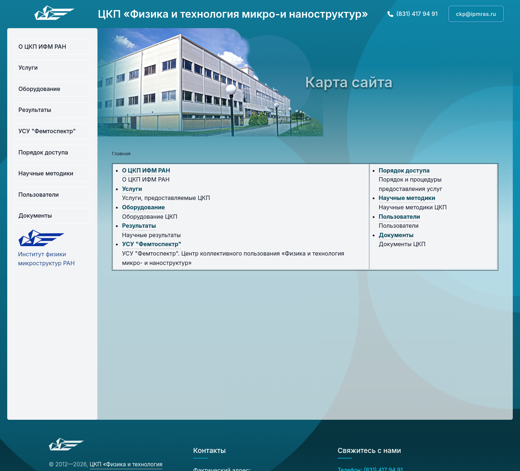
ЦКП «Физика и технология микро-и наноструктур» (233, 14)
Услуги (28, 67)
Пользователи (38, 194)
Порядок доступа (43, 152)
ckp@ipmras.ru (476, 14)
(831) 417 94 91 (412, 13)
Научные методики (45, 173)
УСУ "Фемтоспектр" (47, 131)
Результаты (34, 109)
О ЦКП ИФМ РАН (42, 46)
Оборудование (39, 88)
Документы (35, 215)
